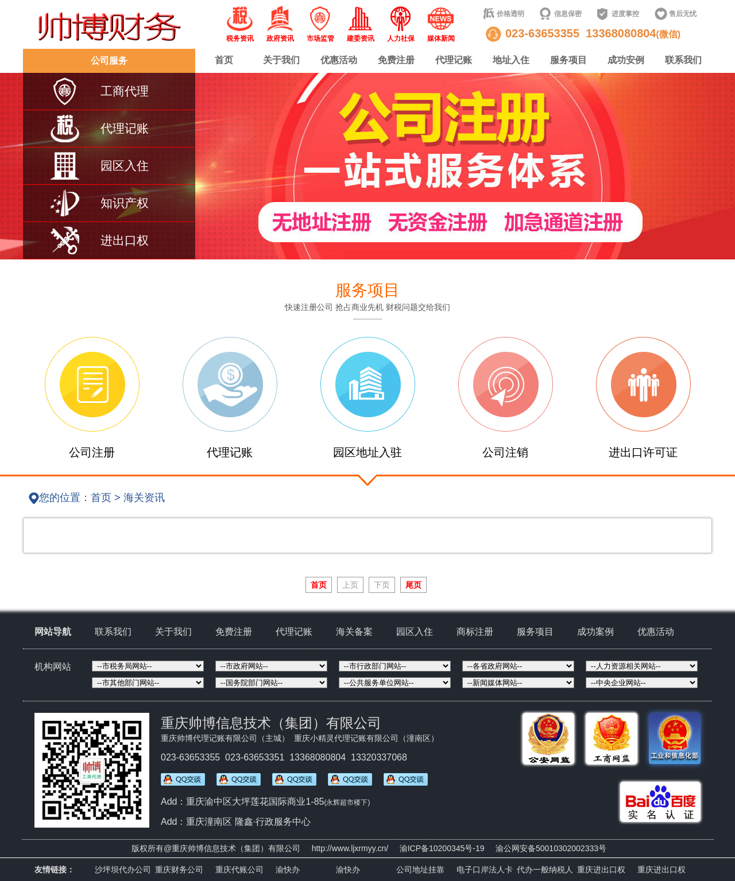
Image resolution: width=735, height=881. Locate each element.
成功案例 (595, 632)
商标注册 (475, 632)
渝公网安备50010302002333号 (551, 848)
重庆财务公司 (179, 869)
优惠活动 (338, 60)
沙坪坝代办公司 (123, 869)
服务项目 (568, 60)
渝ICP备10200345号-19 (442, 848)
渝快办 (288, 869)
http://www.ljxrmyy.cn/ (350, 848)
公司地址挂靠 (420, 869)
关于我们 (281, 60)
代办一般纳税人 (545, 869)
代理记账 (453, 60)
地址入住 (511, 60)
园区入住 (414, 632)
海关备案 (354, 632)
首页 (224, 60)
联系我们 (683, 60)
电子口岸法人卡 (485, 869)
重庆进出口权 (601, 869)
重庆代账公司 (239, 869)
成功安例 (626, 60)
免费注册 (396, 60)
